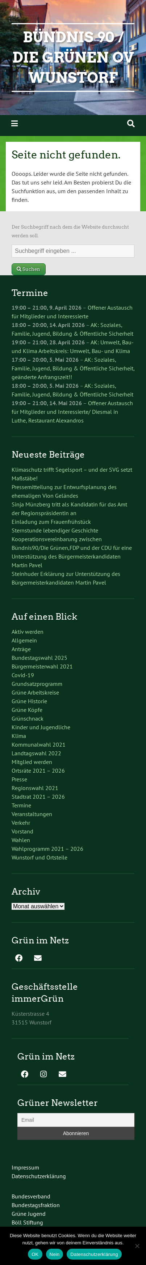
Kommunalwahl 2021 (39, 744)
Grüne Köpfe (27, 709)
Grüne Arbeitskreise (35, 692)
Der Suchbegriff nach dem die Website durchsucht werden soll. (70, 231)
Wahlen (21, 840)
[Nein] (137, 1245)
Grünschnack (27, 718)
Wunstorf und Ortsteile (39, 857)
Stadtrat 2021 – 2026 (38, 796)
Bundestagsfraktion (36, 1205)
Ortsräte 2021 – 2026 (38, 770)
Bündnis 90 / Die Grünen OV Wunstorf (73, 57)
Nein (55, 1254)
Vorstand (22, 831)
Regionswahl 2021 (35, 787)
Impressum (25, 1167)
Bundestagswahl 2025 (39, 657)
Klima (19, 735)
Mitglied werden (32, 761)
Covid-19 (23, 675)
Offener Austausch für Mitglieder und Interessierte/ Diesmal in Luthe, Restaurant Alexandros (72, 411)
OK (35, 1254)
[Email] (75, 1120)
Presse (19, 779)
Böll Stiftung (27, 1222)
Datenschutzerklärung (39, 1176)
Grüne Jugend (29, 1213)
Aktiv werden (27, 631)
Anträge (21, 649)
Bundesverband (31, 1196)
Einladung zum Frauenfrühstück (51, 521)
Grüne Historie (29, 701)
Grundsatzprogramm (37, 683)
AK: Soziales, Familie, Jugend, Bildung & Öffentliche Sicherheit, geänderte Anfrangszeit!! (73, 368)
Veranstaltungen (32, 814)
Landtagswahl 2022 (36, 753)
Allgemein (24, 640)
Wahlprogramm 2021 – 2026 (47, 848)
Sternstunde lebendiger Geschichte (55, 530)
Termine (21, 805)
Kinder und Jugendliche (41, 727)
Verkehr (21, 822)
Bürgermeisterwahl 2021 (42, 666)
